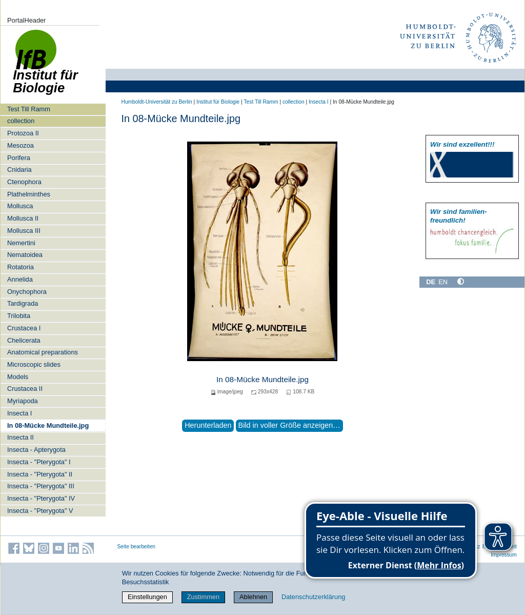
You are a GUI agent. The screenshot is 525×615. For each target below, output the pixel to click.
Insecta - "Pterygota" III (40, 486)
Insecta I (19, 413)
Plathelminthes (28, 194)
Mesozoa (20, 145)
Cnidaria (19, 169)
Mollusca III (24, 230)
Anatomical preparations (42, 352)
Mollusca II (22, 218)
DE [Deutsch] (430, 282)
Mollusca (20, 206)
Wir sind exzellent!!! (462, 144)
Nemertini (21, 243)
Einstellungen (147, 597)
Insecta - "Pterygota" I (39, 462)
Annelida (20, 279)
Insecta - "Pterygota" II (39, 474)
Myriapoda (22, 401)
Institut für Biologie (217, 102)
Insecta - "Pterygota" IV (41, 498)
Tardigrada (22, 303)
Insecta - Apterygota (36, 449)
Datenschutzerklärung (313, 597)
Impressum (504, 555)
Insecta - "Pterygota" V (40, 510)
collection (20, 121)
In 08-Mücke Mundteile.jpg (48, 425)
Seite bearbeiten (136, 546)
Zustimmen (203, 597)
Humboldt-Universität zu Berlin (157, 102)
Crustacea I (24, 328)
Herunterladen (208, 425)
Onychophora (27, 291)
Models (17, 377)
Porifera (18, 158)
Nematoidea (25, 255)
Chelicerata (24, 340)
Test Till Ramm (28, 109)
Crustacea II (25, 388)
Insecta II (20, 437)
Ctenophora (24, 182)
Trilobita (18, 316)
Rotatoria (20, 267)
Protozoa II (23, 133)
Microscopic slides (33, 364)
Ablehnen (253, 597)
